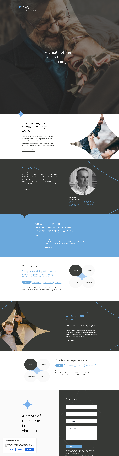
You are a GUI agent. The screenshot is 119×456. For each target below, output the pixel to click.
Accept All (29, 449)
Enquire (59, 365)
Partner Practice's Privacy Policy (87, 452)
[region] (19, 445)
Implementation (90, 365)
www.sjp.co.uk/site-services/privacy (72, 453)
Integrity (58, 282)
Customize (10, 449)
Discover (79, 365)
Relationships (36, 282)
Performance (48, 282)
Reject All (19, 449)
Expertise (26, 282)
